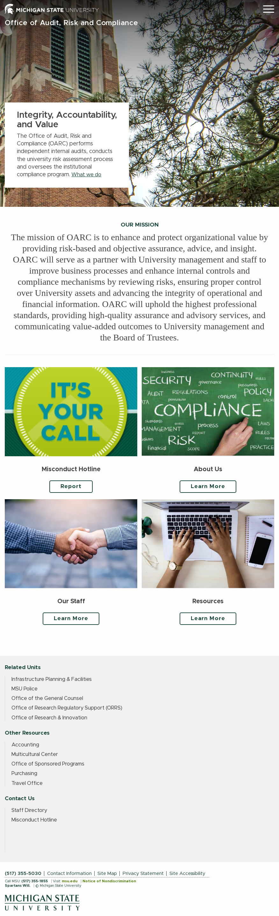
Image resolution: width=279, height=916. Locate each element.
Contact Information (69, 873)
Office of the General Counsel (47, 698)
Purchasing (24, 773)
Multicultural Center (34, 754)
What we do (86, 174)
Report (71, 486)
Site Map (107, 873)
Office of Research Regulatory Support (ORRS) (66, 707)
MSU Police (24, 688)
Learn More (208, 486)
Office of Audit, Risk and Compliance (71, 23)
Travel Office (27, 783)
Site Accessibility (187, 873)
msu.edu (69, 881)
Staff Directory (29, 810)
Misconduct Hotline (34, 819)
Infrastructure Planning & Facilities (51, 679)
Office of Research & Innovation (49, 717)
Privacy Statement (143, 873)
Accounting (25, 744)
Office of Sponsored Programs (47, 763)
